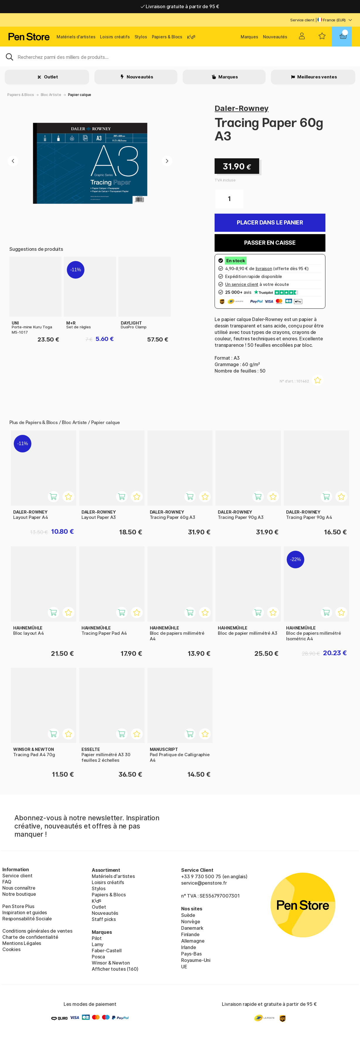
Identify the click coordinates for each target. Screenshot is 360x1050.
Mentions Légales (21, 943)
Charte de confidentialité (30, 937)
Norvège (190, 921)
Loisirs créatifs (115, 36)
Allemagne (192, 941)
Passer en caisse (270, 242)
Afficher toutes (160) (115, 969)
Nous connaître (18, 888)
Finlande (190, 934)
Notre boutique (19, 894)
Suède (188, 915)
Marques (249, 36)
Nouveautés (275, 36)
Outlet (50, 77)
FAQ (6, 882)
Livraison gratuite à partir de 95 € (180, 6)
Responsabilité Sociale (27, 919)
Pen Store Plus (18, 906)
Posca (98, 957)
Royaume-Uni (195, 960)
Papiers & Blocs (167, 36)
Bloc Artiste (51, 94)
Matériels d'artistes (76, 36)
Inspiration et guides (24, 912)
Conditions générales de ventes (37, 931)
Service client (302, 20)
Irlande (188, 947)
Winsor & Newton (111, 963)
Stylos (141, 36)
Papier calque (79, 94)
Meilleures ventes (317, 77)
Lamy (97, 944)
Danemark (192, 928)
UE (184, 967)
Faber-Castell (107, 950)
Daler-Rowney (242, 108)
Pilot (97, 938)
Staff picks (104, 919)
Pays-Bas (191, 954)
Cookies (11, 949)
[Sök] (180, 56)
